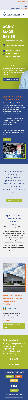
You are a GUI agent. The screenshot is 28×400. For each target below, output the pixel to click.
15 (21, 156)
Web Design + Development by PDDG (14, 397)
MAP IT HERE (6, 320)
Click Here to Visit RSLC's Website (12, 326)
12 (17, 156)
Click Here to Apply (14, 200)
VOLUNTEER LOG (22, 2)
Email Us (7, 139)
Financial (14, 390)
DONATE (19, 376)
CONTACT (14, 380)
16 (22, 156)
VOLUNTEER (10, 376)
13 (18, 156)
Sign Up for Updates (11, 79)
